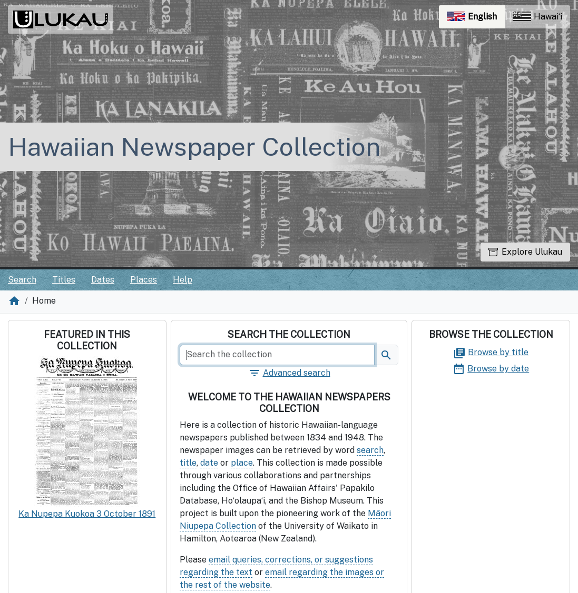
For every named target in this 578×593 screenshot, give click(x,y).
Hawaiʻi (537, 17)
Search (22, 280)
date (209, 463)
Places (143, 280)
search (370, 450)
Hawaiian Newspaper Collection (194, 147)
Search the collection (289, 334)
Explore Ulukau (525, 252)
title (188, 463)
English (476, 19)
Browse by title (490, 352)
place (242, 463)
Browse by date (491, 369)
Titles (63, 280)
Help (182, 280)
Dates (102, 280)
